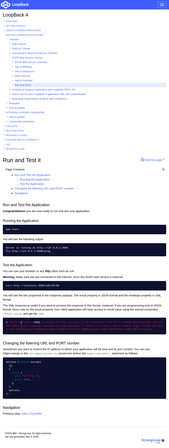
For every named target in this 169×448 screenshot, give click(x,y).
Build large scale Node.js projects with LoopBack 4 (39, 98)
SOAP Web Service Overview (31, 62)
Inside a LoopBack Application (23, 30)
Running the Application (35, 179)
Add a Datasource (24, 71)
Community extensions (21, 121)
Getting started (15, 26)
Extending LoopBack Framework (25, 112)
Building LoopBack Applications (24, 35)
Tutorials (13, 39)
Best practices (15, 131)
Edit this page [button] (151, 159)
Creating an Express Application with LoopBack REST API (43, 89)
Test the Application (32, 183)
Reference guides (16, 135)
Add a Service (22, 75)
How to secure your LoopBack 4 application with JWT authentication (49, 94)
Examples (14, 103)
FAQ (8, 144)
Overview (11, 21)
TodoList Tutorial (21, 48)
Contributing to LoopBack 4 (22, 140)
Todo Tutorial (19, 44)
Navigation (21, 193)
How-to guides (17, 107)
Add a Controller (24, 80)
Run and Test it (23, 85)
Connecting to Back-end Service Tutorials (34, 53)
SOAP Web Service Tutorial (27, 57)
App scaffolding (23, 66)
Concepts (11, 126)
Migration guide (15, 149)
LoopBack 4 (15, 14)
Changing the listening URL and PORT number (44, 188)
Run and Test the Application (33, 175)
